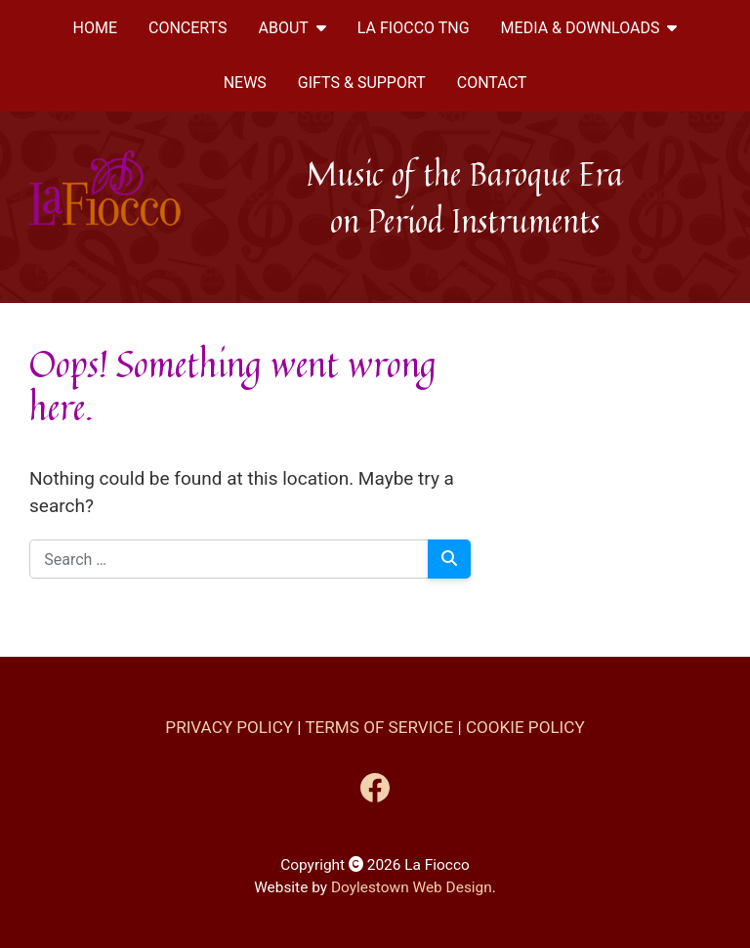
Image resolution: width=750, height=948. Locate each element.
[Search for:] (229, 559)
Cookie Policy (525, 727)
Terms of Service (379, 727)
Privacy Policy (229, 727)
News (245, 82)
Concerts (188, 28)
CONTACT (492, 82)
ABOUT (292, 28)
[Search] (450, 559)
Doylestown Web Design (411, 887)
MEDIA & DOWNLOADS (589, 28)
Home (95, 28)
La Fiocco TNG (413, 28)
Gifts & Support (362, 82)
